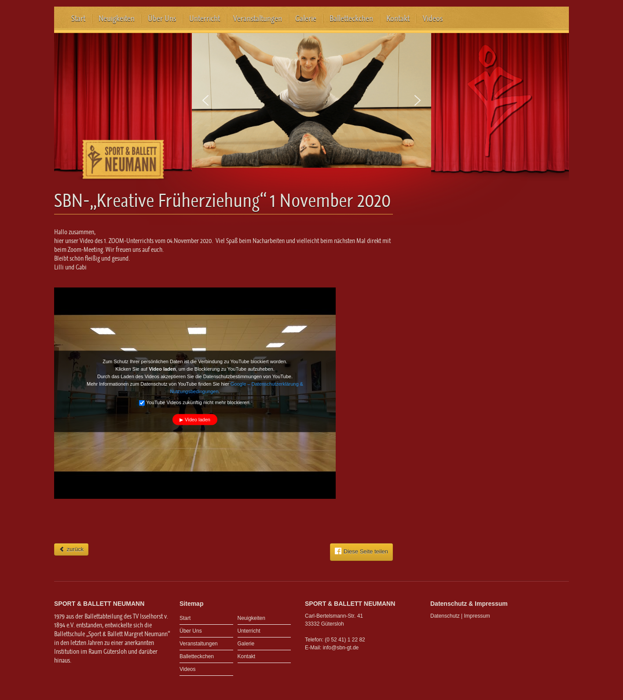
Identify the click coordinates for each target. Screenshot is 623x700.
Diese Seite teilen (361, 551)
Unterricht (204, 18)
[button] (205, 100)
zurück (71, 549)
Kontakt (398, 18)
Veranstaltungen (257, 18)
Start (78, 18)
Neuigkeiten (117, 18)
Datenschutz (445, 616)
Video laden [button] (197, 419)
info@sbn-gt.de (341, 648)
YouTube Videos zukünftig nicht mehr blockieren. (194, 403)
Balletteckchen (351, 18)
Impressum (477, 616)
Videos (433, 18)
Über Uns (162, 18)
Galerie (305, 18)
